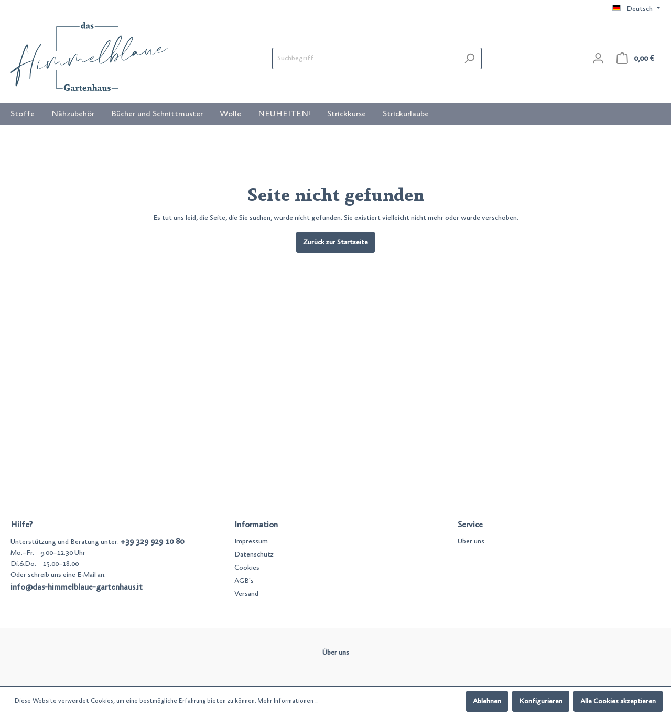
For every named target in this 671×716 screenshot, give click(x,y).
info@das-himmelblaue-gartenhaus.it (76, 587)
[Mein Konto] (598, 58)
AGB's (244, 580)
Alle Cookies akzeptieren (618, 701)
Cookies (246, 567)
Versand (246, 594)
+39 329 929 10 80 (152, 541)
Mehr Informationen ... (287, 701)
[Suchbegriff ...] (365, 58)
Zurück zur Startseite (335, 242)
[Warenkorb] (635, 58)
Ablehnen (487, 701)
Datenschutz (254, 554)
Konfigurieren (540, 701)
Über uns (471, 541)
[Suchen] (469, 58)
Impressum (251, 541)
